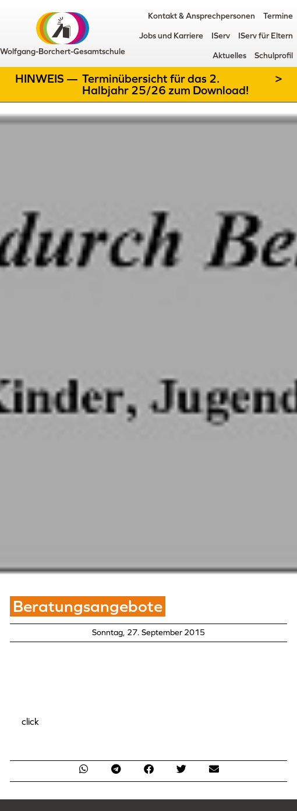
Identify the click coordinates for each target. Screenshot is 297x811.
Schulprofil (273, 55)
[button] (83, 768)
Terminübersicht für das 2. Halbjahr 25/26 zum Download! (165, 84)
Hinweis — (47, 78)
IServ (220, 35)
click (30, 721)
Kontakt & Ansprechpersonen (201, 15)
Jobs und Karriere (171, 35)
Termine (278, 15)
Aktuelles (229, 55)
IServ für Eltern (265, 35)
